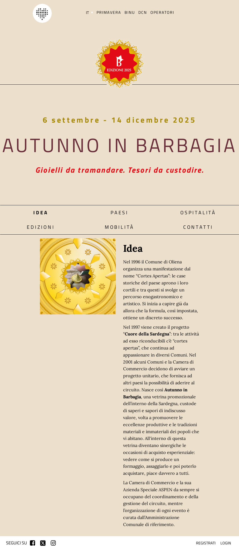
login (225, 543)
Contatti (198, 227)
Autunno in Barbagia (119, 145)
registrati (206, 543)
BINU (130, 12)
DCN (142, 12)
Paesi (119, 212)
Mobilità (119, 227)
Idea (40, 212)
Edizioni (41, 227)
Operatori (162, 12)
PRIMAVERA (109, 12)
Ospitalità (198, 212)
